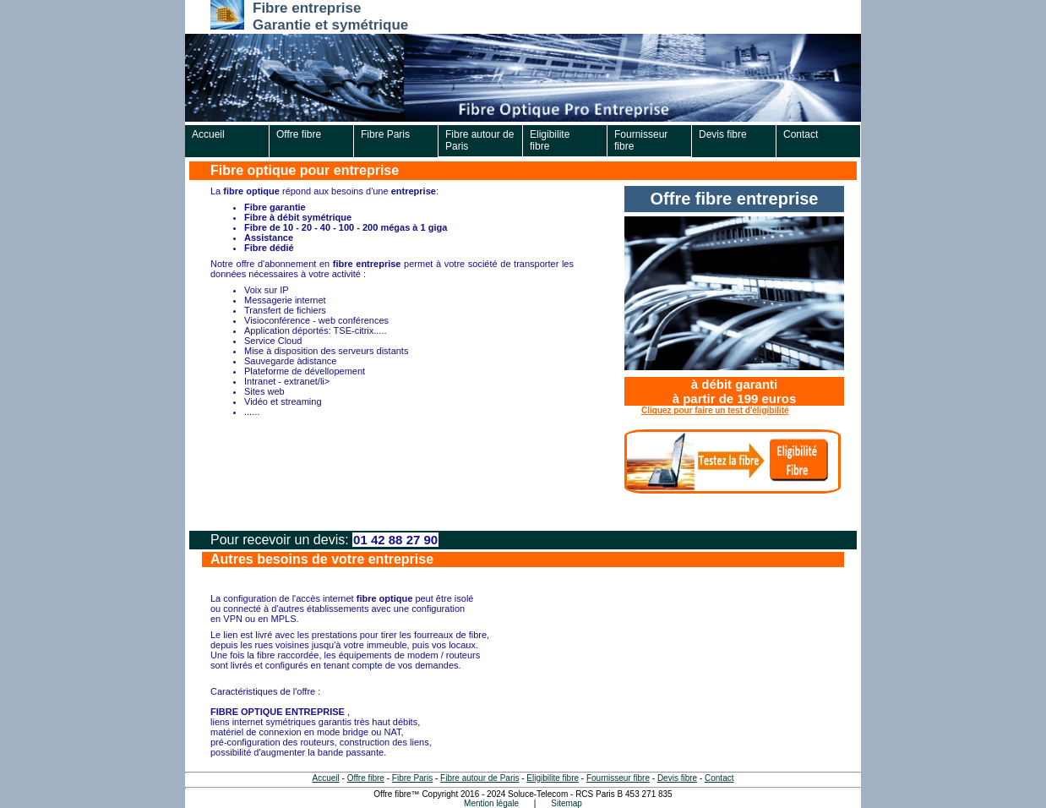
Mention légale (491, 803)
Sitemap (566, 803)
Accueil (208, 134)
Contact (800, 134)
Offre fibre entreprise (735, 198)
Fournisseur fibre (640, 140)
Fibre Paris (385, 134)
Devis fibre (723, 134)
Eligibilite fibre (549, 140)
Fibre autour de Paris (479, 140)
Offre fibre (298, 134)
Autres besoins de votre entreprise (321, 559)
